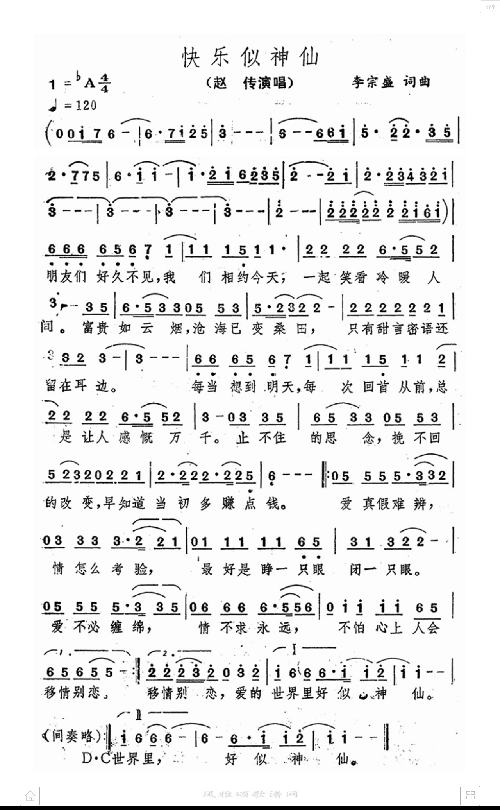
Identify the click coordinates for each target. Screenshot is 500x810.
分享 (491, 7)
